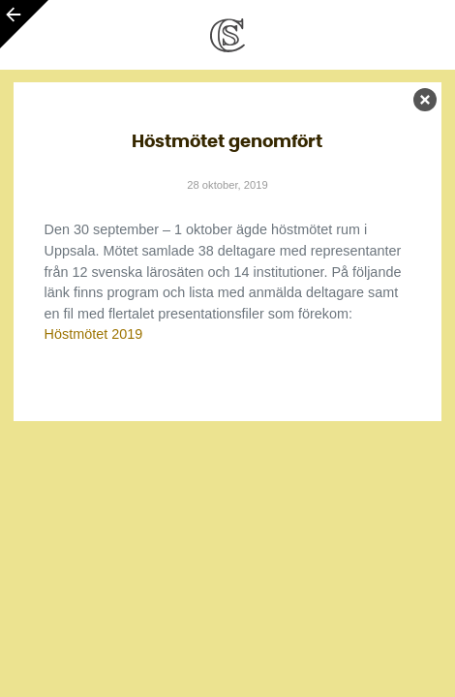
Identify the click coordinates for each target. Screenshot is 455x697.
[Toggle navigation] (416, 34)
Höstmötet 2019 (94, 334)
